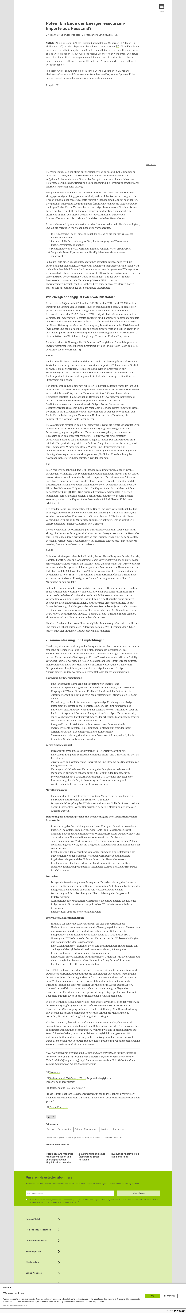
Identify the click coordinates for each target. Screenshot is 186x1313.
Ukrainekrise (118, 1129)
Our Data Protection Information (14, 1306)
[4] (69, 492)
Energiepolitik (64, 1129)
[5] (76, 574)
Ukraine (104, 1129)
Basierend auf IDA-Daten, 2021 (66, 1087)
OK (152, 1296)
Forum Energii (57, 1107)
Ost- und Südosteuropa (86, 1129)
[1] (117, 47)
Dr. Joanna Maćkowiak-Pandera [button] (63, 35)
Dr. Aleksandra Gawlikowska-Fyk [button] (100, 35)
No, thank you (169, 1296)
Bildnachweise (151, 165)
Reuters (53, 1072)
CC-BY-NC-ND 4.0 (111, 1138)
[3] (134, 396)
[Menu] (161, 6)
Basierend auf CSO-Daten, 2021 (66, 1078)
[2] (79, 349)
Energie (50, 1129)
